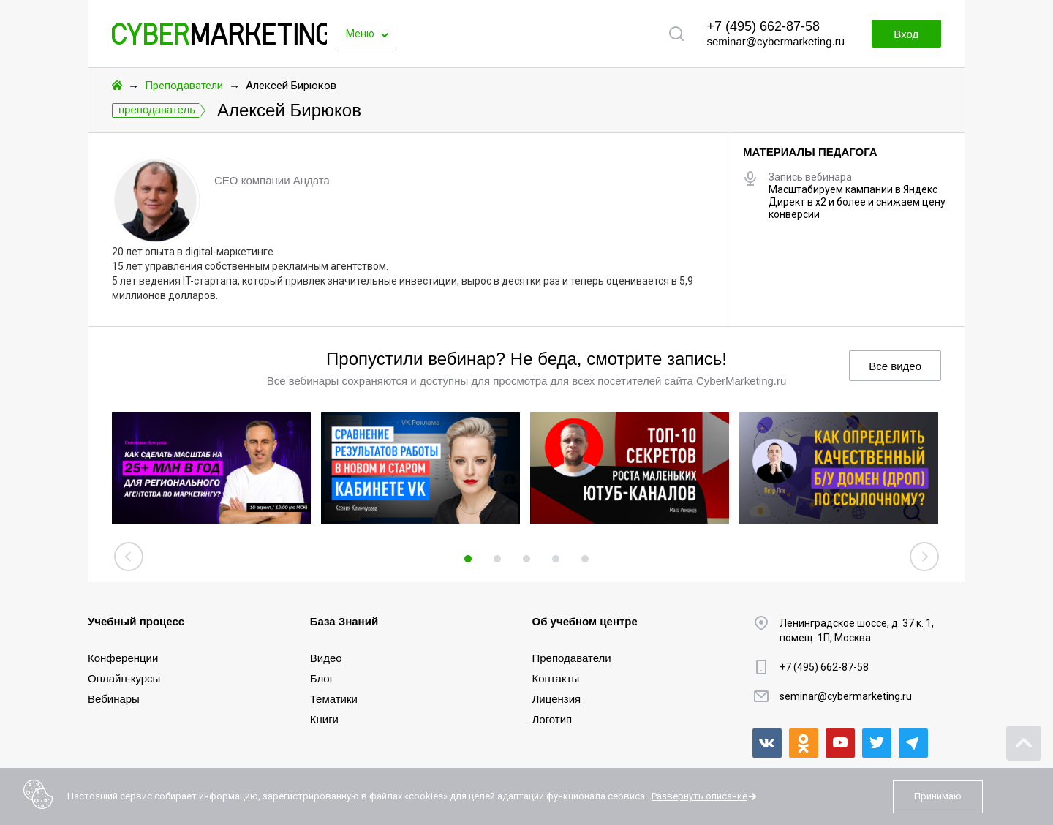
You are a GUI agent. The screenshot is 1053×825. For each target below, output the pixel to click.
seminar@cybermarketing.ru (775, 41)
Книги (324, 719)
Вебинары (114, 699)
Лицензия (556, 699)
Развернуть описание (699, 796)
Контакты (556, 678)
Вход (905, 34)
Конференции (123, 658)
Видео (326, 658)
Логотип (552, 719)
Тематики (334, 699)
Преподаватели (184, 85)
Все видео (895, 366)
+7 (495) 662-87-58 (763, 26)
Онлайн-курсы (124, 678)
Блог (321, 678)
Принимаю (938, 796)
